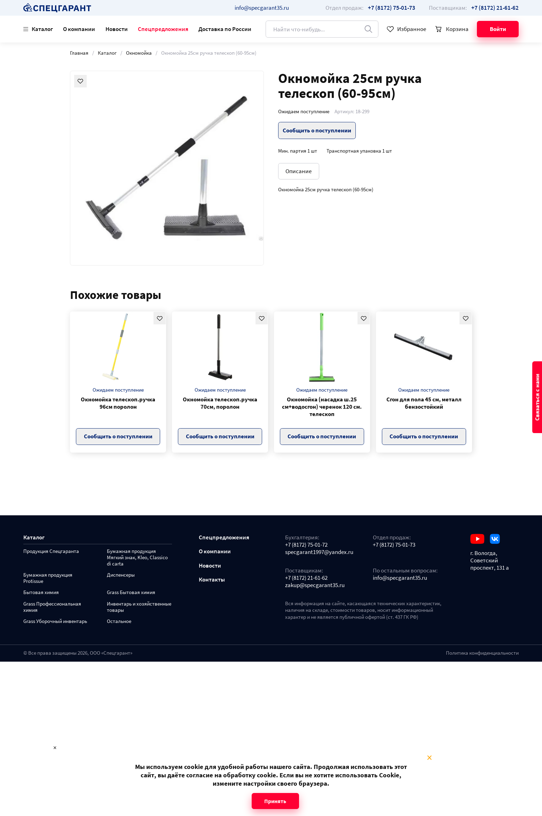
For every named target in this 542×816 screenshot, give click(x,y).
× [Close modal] (429, 757)
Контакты (212, 579)
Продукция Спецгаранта (51, 551)
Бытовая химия (41, 592)
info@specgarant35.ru (262, 7)
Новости (116, 29)
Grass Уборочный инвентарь (55, 621)
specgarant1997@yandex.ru (319, 552)
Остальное (119, 621)
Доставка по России (224, 29)
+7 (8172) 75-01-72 (306, 544)
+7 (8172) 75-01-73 (394, 544)
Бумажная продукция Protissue (47, 578)
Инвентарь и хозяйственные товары (139, 607)
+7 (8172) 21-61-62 (306, 578)
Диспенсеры (121, 575)
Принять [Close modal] (275, 801)
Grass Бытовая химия (131, 592)
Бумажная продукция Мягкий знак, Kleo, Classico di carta (137, 557)
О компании (79, 29)
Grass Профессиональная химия (52, 607)
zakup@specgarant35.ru (315, 585)
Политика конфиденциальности (482, 653)
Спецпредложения (163, 29)
